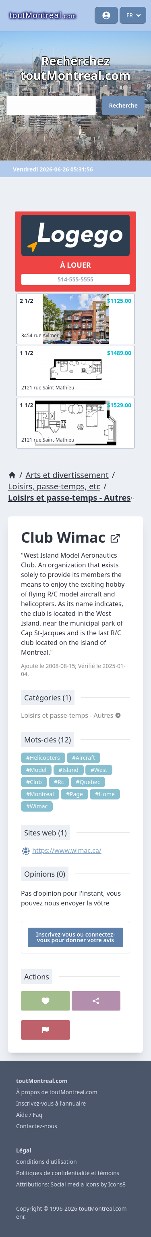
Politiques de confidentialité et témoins (67, 1173)
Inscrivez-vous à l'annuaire (51, 1103)
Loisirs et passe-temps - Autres (71, 497)
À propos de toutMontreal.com (56, 1092)
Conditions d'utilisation (46, 1161)
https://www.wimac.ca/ (66, 850)
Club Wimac (71, 537)
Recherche (123, 105)
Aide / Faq (29, 1115)
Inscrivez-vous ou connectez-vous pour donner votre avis (75, 937)
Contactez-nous (36, 1126)
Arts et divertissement (66, 474)
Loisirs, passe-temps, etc (54, 486)
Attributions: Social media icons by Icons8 (71, 1184)
